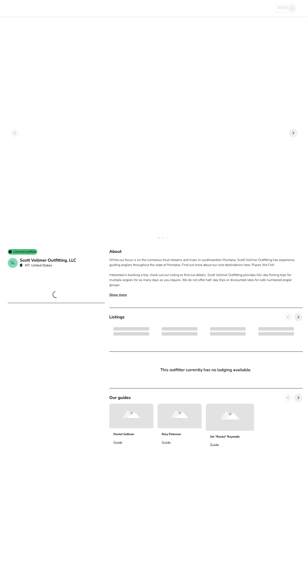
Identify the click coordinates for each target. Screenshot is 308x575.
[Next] (293, 133)
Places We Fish (263, 265)
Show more (118, 295)
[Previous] (15, 133)
